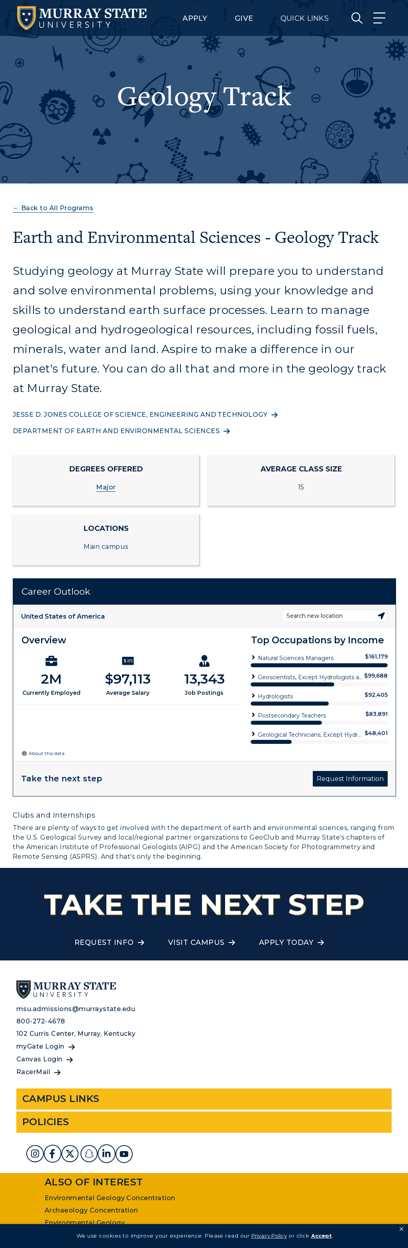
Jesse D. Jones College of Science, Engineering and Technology (140, 414)
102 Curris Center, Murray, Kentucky (76, 1033)
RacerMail (33, 1072)
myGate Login (40, 1046)
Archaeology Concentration (91, 1210)
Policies (45, 1122)
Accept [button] (321, 1235)
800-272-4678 (40, 1021)
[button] (401, 1229)
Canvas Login (39, 1059)
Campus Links (61, 1098)
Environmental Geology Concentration (110, 1198)
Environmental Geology (85, 1222)
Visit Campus (196, 942)
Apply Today (286, 942)
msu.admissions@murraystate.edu (75, 1009)
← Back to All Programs (53, 208)
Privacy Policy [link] (269, 1235)
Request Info (104, 942)
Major (106, 487)
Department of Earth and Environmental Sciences (116, 431)
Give (244, 18)
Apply (194, 18)
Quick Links (304, 18)
